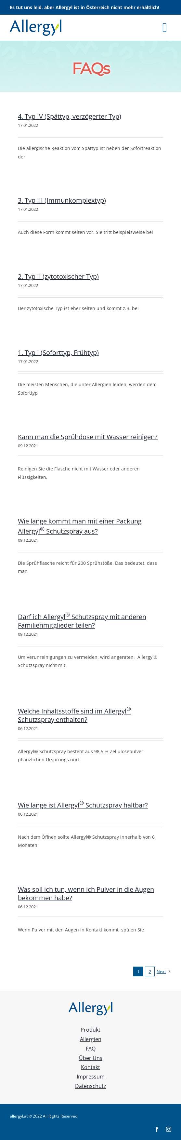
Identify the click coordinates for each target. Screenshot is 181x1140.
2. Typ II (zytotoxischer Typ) (58, 276)
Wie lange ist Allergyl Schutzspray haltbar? (83, 805)
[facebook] (157, 1129)
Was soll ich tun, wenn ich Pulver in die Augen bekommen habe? (86, 893)
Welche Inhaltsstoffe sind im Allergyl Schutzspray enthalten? (74, 715)
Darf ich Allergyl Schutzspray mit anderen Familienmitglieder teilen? (82, 621)
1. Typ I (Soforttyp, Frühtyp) (58, 352)
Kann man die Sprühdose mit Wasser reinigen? (88, 436)
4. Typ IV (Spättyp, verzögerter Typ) (69, 116)
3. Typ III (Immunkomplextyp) (62, 200)
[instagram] (168, 1129)
